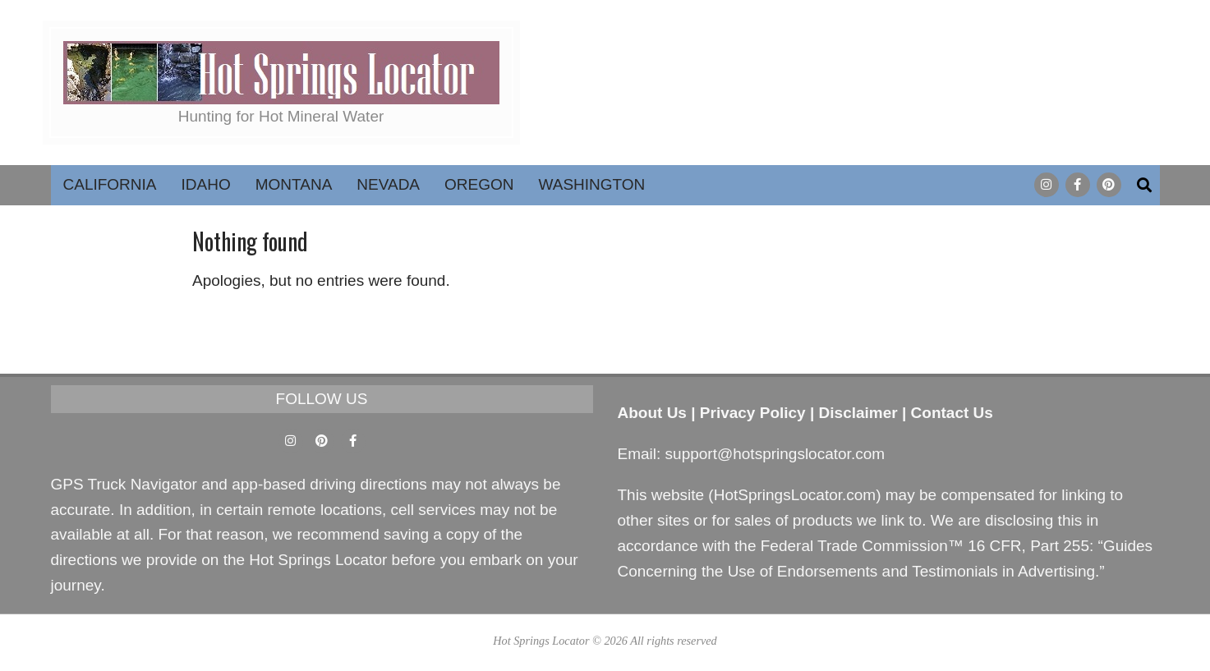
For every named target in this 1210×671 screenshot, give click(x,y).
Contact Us (952, 412)
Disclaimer (858, 412)
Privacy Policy (753, 412)
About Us (652, 412)
